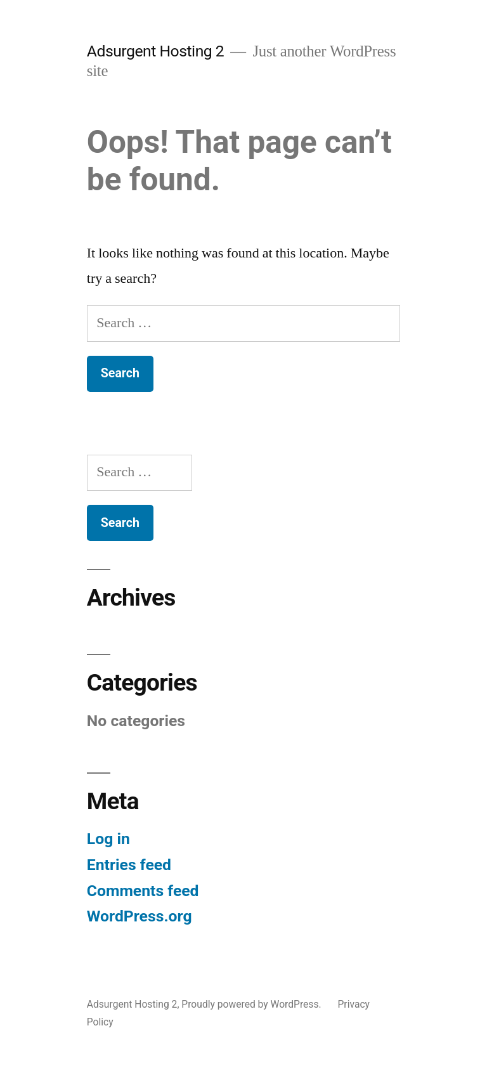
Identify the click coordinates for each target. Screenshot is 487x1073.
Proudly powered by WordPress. (252, 1004)
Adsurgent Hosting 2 (155, 51)
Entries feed (129, 864)
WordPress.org (139, 916)
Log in (108, 838)
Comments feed (143, 890)
